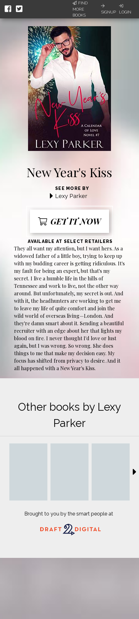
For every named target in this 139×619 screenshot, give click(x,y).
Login (125, 9)
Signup (108, 9)
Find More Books (80, 9)
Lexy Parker (71, 196)
